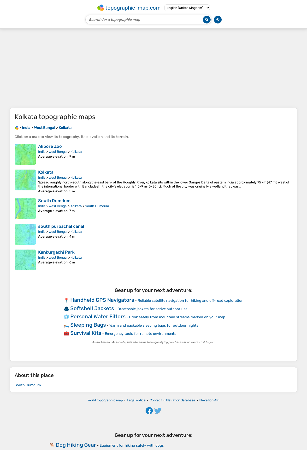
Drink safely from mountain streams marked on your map (177, 317)
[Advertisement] (153, 68)
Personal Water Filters (97, 316)
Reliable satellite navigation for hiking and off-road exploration (190, 300)
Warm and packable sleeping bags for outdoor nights (153, 325)
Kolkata (76, 152)
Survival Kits (85, 333)
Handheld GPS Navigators (102, 300)
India (42, 152)
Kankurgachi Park (56, 252)
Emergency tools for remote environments (140, 333)
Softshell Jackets (92, 308)
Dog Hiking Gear (76, 445)
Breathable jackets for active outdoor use (152, 309)
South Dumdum (54, 200)
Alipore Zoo (50, 146)
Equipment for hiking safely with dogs (132, 445)
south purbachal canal (61, 226)
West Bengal (58, 152)
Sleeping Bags (88, 325)
